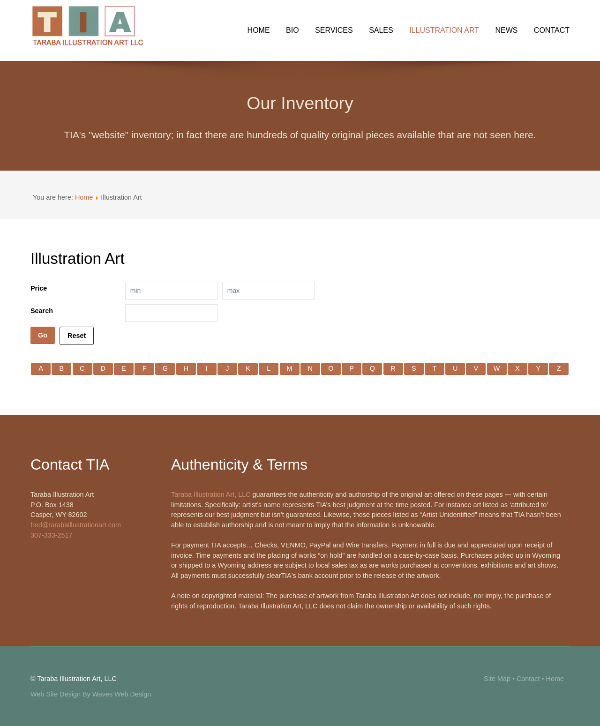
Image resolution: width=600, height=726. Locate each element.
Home (84, 197)
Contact (528, 678)
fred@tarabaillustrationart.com (75, 525)
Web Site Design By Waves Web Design (90, 694)
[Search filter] (171, 313)
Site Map (497, 678)
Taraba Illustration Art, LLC (211, 494)
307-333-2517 (51, 535)
